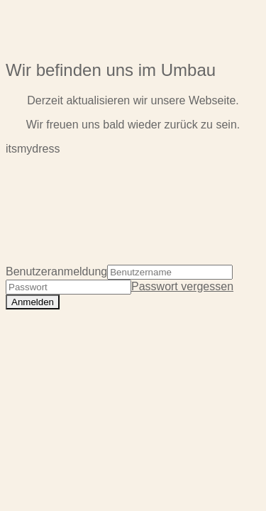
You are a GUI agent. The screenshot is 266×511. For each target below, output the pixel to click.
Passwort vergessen (182, 286)
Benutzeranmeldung (56, 271)
